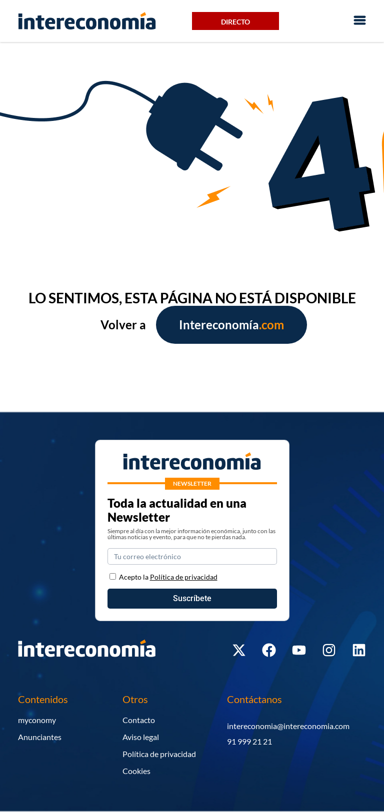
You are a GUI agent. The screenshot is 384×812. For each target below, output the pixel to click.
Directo (235, 21)
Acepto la (168, 577)
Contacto (138, 720)
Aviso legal (140, 737)
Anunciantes (40, 737)
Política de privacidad (159, 754)
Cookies (136, 771)
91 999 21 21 (249, 741)
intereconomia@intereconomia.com (288, 726)
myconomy (37, 720)
